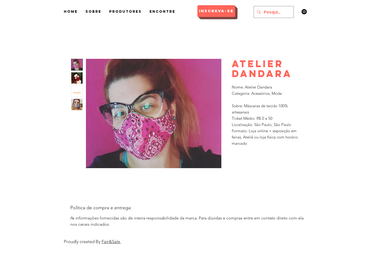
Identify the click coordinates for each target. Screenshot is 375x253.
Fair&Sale (111, 241)
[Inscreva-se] (216, 11)
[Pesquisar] (273, 12)
